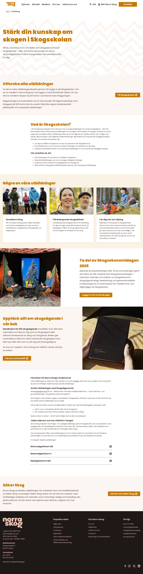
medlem (76, 381)
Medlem (46, 4)
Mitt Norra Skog (109, 4)
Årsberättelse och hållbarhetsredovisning (62, 541)
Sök (94, 4)
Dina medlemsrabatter (62, 537)
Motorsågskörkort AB (71, 446)
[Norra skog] (11, 4)
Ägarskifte (57, 533)
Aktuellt (36, 4)
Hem (8, 11)
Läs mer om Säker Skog (122, 493)
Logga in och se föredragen (96, 295)
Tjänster (25, 4)
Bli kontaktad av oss (11, 534)
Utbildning (15, 11)
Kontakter (57, 530)
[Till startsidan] (19, 523)
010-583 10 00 (15, 531)
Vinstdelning (58, 527)
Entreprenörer (129, 537)
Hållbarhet (92, 527)
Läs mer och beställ (15, 358)
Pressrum (92, 533)
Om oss (56, 4)
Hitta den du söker (10, 536)
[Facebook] (125, 566)
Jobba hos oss (69, 4)
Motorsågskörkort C (71, 453)
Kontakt (128, 4)
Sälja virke (57, 524)
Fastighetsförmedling (131, 530)
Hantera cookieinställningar (14, 562)
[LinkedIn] (139, 566)
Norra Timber (128, 524)
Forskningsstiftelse (130, 527)
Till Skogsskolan (125, 95)
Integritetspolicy (129, 533)
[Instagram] (129, 566)
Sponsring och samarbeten (99, 537)
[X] (134, 566)
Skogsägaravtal (40, 391)
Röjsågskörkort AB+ (71, 460)
